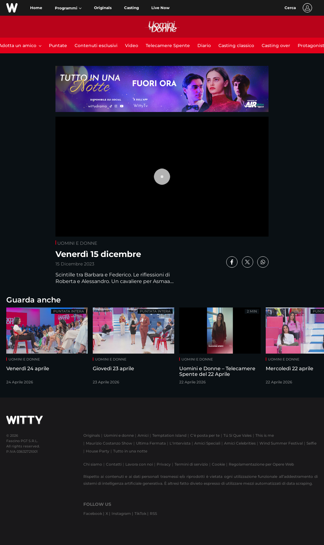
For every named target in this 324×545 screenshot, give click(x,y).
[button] (68, 8)
